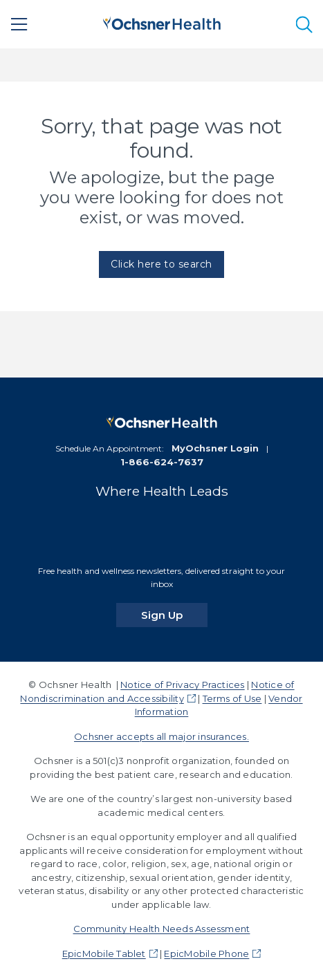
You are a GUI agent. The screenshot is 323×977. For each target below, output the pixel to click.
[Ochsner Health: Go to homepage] (162, 21)
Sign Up (174, 615)
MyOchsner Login (215, 448)
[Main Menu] (19, 24)
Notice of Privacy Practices (182, 684)
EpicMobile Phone (206, 953)
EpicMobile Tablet (104, 953)
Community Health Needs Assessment (161, 928)
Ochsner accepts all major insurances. (161, 736)
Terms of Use (232, 698)
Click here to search (161, 264)
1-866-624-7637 (161, 461)
